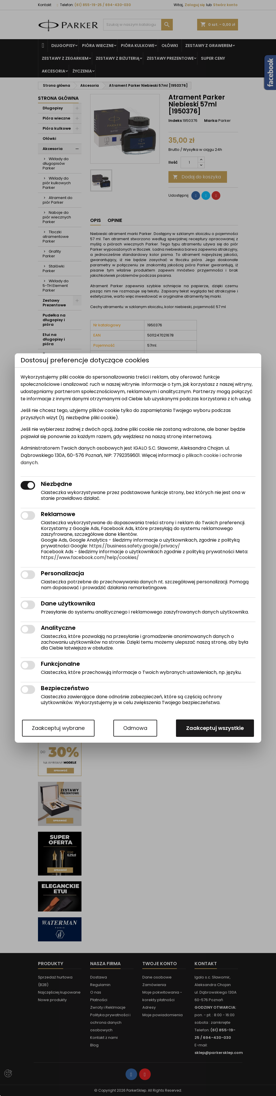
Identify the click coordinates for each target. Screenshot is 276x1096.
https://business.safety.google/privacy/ (134, 545)
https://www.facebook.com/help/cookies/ (90, 557)
